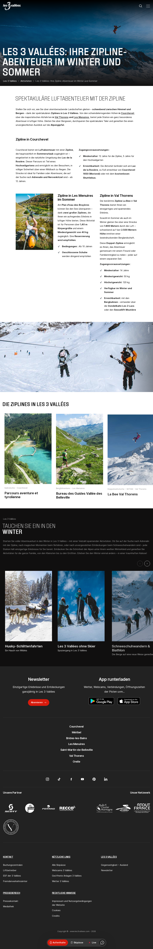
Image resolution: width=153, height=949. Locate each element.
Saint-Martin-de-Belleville (76, 749)
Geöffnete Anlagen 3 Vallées (67, 875)
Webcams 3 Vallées (62, 870)
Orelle (76, 761)
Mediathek (8, 906)
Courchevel (127, 113)
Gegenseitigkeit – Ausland (114, 865)
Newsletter (107, 870)
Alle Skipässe (59, 865)
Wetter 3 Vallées (60, 881)
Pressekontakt (10, 901)
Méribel (76, 732)
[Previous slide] (140, 563)
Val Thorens (61, 117)
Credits (56, 915)
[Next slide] (147, 563)
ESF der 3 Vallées (12, 875)
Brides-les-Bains (76, 738)
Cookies (56, 910)
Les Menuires (81, 117)
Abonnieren (37, 702)
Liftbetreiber (9, 870)
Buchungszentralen (13, 865)
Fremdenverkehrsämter (15, 881)
